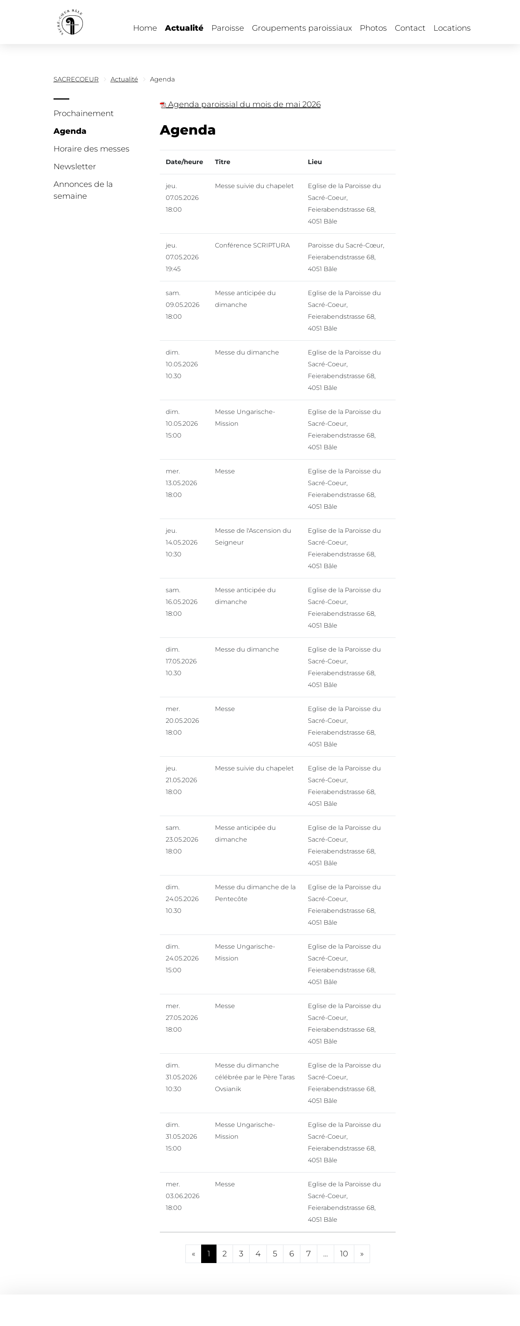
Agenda (70, 131)
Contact (410, 28)
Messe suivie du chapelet (254, 186)
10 (344, 1253)
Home (145, 28)
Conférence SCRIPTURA (252, 245)
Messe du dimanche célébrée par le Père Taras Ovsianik (255, 1077)
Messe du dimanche (247, 352)
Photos (373, 28)
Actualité (184, 28)
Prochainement (84, 113)
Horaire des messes (92, 148)
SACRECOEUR (76, 79)
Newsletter (75, 166)
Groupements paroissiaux (302, 28)
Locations (452, 28)
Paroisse (227, 28)
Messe (225, 471)
